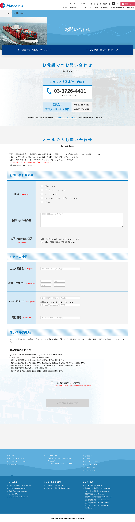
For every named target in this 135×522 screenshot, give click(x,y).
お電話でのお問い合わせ (33, 50)
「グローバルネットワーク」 (66, 118)
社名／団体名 (16, 268)
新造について (50, 186)
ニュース (72, 4)
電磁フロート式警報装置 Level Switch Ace (98, 497)
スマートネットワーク (89, 8)
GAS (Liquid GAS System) (17, 488)
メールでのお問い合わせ (98, 50)
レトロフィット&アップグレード (60, 464)
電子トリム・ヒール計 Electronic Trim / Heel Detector (97, 507)
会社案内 (130, 8)
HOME (9, 13)
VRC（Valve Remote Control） (19, 497)
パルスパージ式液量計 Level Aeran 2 (97, 491)
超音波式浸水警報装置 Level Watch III (97, 503)
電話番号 (16, 317)
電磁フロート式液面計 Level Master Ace (98, 488)
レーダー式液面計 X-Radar (93, 485)
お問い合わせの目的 (21, 238)
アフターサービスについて (55, 190)
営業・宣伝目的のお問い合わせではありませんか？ (60, 239)
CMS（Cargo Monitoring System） (20, 485)
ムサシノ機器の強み (70, 8)
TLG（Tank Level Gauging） (18, 491)
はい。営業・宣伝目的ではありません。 (60, 242)
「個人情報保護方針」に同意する (67, 383)
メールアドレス (16, 301)
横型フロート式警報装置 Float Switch (58, 488)
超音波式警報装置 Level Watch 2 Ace (97, 500)
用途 (16, 194)
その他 (47, 202)
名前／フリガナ (16, 283)
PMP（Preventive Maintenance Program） (59, 459)
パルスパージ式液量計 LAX (55, 485)
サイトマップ (90, 470)
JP (113, 4)
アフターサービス (117, 8)
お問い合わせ (129, 4)
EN (118, 4)
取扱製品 (104, 8)
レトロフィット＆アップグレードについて (61, 198)
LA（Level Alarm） (15, 494)
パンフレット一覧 (86, 4)
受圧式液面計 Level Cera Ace (94, 494)
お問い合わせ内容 (21, 220)
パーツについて (51, 194)
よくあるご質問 (102, 4)
